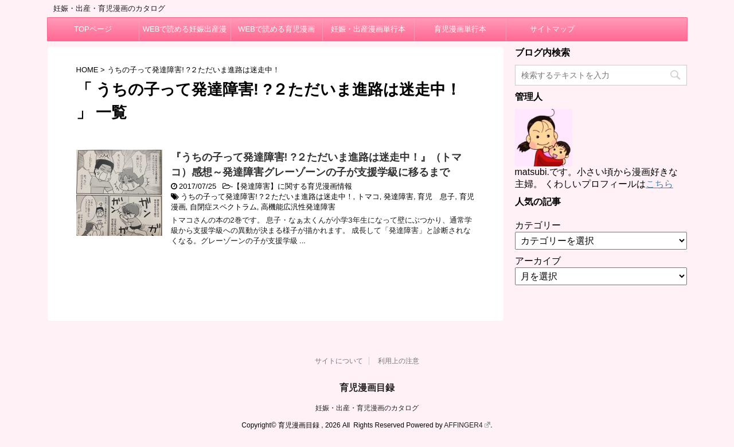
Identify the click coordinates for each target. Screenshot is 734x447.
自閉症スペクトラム (223, 207)
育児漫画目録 (367, 387)
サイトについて (339, 361)
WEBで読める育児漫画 (276, 29)
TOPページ (93, 29)
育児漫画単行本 (460, 29)
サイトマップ (552, 29)
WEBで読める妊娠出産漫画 (185, 33)
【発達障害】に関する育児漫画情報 (292, 186)
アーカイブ (538, 261)
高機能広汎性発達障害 (298, 207)
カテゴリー (538, 225)
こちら (659, 184)
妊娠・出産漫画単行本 (368, 29)
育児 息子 (436, 196)
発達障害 (398, 196)
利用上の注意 (398, 361)
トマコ (368, 196)
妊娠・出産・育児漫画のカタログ (367, 408)
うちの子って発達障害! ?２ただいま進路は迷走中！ (267, 196)
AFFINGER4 (467, 425)
